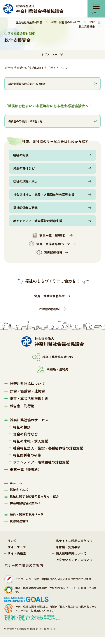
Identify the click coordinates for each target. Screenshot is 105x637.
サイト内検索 (17, 553)
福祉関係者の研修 (25, 207)
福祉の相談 (20, 155)
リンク (12, 540)
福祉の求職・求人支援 (30, 441)
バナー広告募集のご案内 (23, 565)
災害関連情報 (49, 252)
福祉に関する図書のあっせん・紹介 (34, 496)
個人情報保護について (71, 553)
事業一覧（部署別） (49, 235)
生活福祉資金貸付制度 (29, 22)
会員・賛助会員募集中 (49, 296)
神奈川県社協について (27, 383)
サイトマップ (17, 547)
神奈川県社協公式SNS (25, 503)
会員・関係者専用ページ (49, 243)
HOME (92, 22)
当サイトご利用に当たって (74, 540)
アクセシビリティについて (74, 559)
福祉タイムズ (19, 489)
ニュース (16, 483)
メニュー (96, 13)
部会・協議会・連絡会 (27, 391)
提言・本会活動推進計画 (29, 398)
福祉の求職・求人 (25, 181)
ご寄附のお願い (49, 309)
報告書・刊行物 (22, 405)
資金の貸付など (24, 168)
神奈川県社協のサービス (65, 22)
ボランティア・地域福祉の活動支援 (37, 221)
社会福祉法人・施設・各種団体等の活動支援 (43, 194)
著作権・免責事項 (68, 547)
